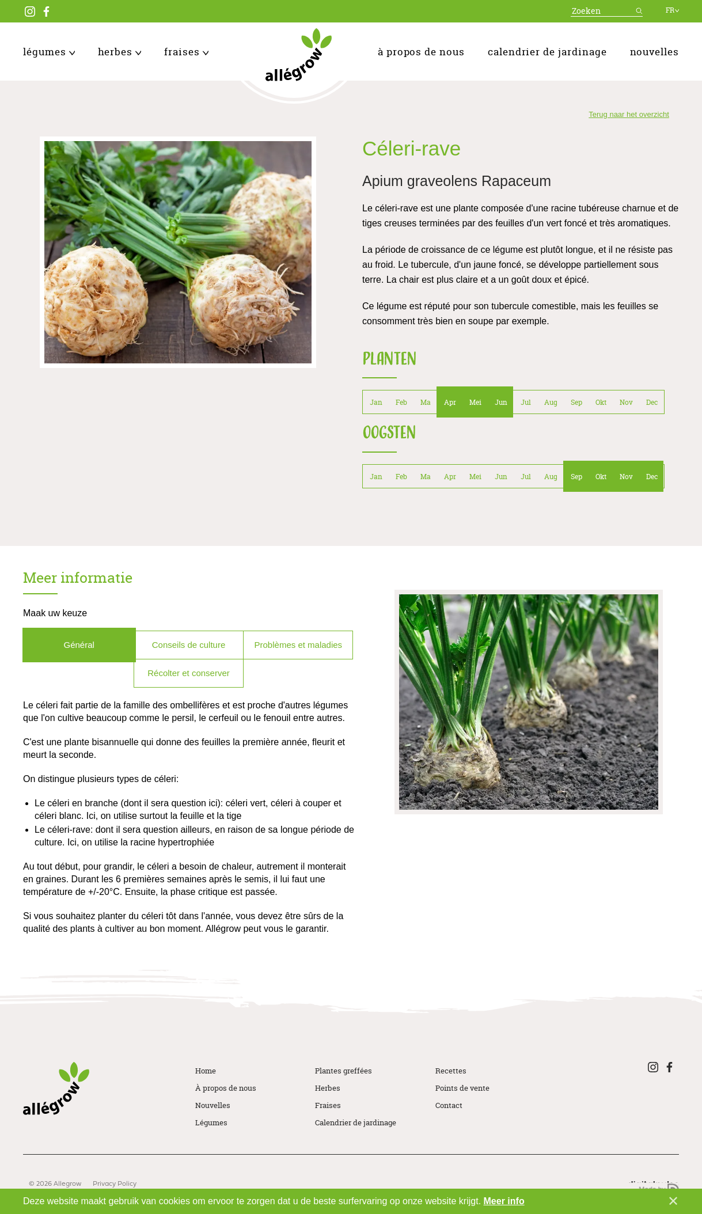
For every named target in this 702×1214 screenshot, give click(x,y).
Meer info (504, 1201)
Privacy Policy (114, 1184)
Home (205, 1070)
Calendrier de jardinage (547, 51)
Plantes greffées (343, 1070)
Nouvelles (654, 51)
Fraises (186, 51)
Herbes (120, 51)
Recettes (450, 1070)
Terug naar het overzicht (629, 114)
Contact (448, 1105)
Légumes (49, 51)
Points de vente (462, 1088)
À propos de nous (421, 51)
